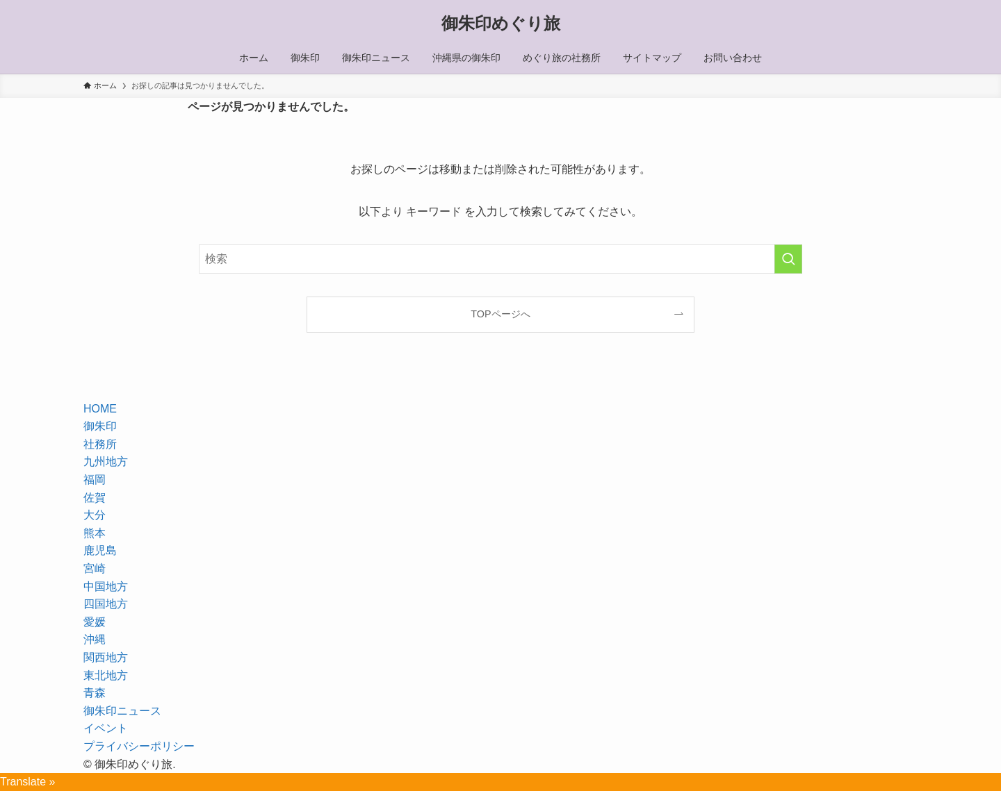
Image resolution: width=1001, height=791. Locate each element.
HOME (100, 409)
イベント (105, 728)
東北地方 (105, 675)
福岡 (94, 479)
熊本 (94, 533)
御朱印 (100, 426)
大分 (94, 515)
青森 (94, 693)
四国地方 (105, 604)
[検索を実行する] (788, 259)
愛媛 (94, 622)
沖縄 (94, 639)
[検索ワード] (500, 259)
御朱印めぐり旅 (500, 23)
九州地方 (105, 461)
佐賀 (94, 497)
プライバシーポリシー (139, 746)
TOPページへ (500, 313)
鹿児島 (100, 550)
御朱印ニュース (122, 711)
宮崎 (94, 568)
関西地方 (105, 657)
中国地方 (105, 586)
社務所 (100, 444)
